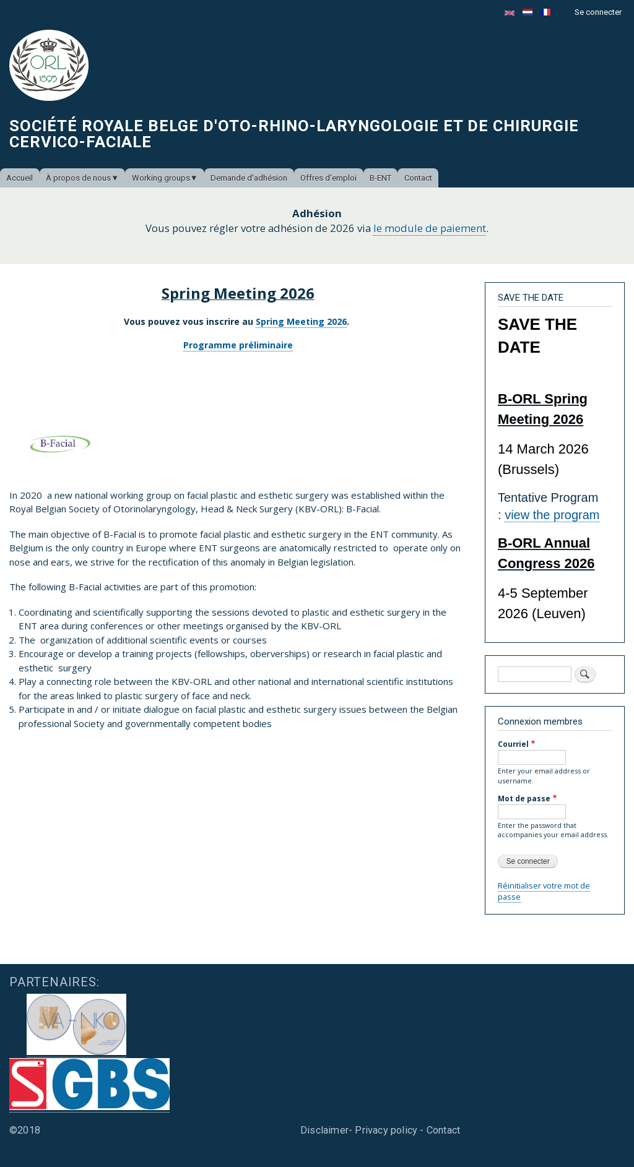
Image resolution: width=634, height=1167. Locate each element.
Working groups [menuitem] (161, 178)
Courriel (513, 744)
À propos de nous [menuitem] (78, 178)
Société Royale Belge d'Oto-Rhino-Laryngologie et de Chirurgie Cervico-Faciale (294, 133)
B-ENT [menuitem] (380, 178)
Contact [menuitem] (418, 178)
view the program (552, 515)
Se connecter (598, 12)
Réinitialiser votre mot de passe (544, 891)
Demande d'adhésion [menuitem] (249, 178)
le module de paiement (429, 228)
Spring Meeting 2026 (301, 321)
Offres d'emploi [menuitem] (328, 178)
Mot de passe (524, 798)
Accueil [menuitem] (19, 178)
